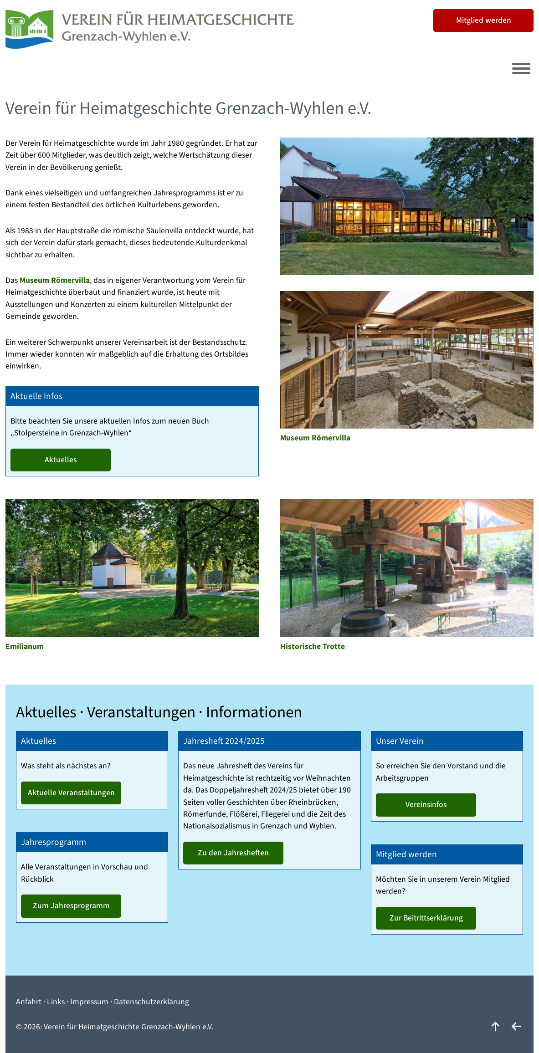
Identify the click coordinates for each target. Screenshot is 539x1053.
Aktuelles (61, 459)
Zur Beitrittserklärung (426, 918)
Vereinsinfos (426, 804)
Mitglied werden (483, 20)
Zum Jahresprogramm (71, 905)
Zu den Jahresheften (233, 853)
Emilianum (24, 646)
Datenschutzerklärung (151, 1001)
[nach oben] (495, 1027)
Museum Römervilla (55, 280)
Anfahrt (28, 1001)
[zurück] (516, 1027)
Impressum (89, 1001)
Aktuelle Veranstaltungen (71, 792)
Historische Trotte (312, 646)
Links (56, 1001)
